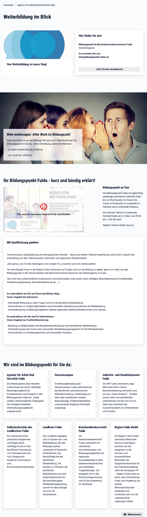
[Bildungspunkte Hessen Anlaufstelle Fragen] (43, 210)
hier (132, 225)
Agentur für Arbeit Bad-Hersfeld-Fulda (36, 5)
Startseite (8, 5)
